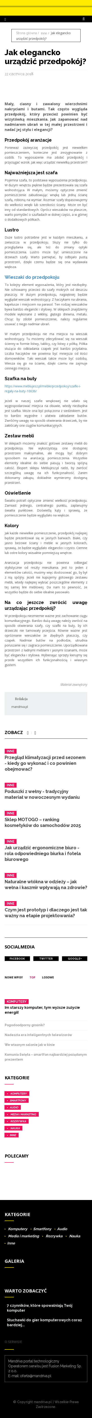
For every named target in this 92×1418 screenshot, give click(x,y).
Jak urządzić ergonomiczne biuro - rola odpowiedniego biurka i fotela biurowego (43, 853)
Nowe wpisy (14, 977)
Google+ (75, 958)
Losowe (48, 977)
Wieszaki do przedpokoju (32, 277)
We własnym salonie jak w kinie (30, 1045)
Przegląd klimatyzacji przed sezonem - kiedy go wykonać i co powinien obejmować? (45, 763)
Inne (44, 33)
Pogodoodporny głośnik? (25, 1025)
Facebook (17, 958)
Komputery (17, 1001)
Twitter (46, 958)
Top (32, 977)
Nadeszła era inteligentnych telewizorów (38, 1035)
